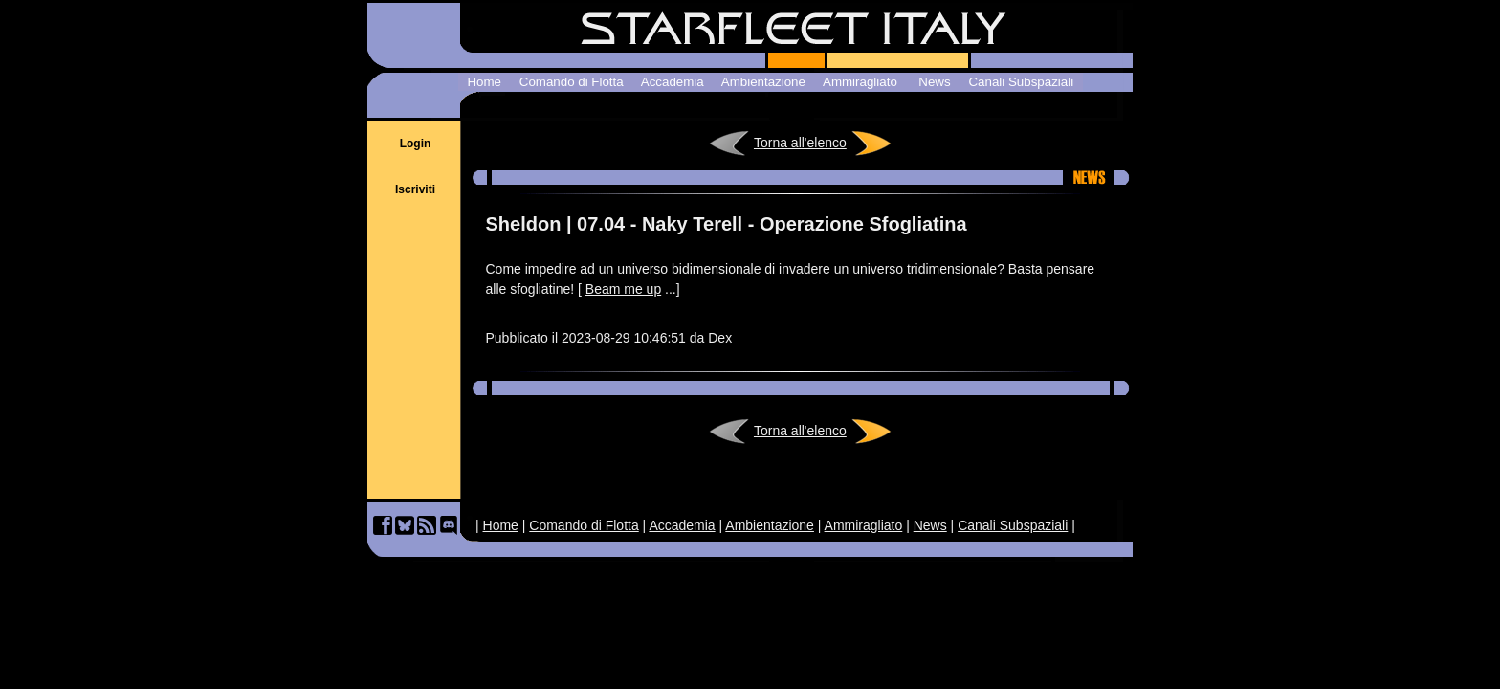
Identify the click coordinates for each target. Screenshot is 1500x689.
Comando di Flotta (583, 525)
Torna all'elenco (800, 142)
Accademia (682, 525)
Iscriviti (415, 189)
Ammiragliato (864, 525)
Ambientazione (769, 525)
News (930, 525)
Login (415, 143)
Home (500, 525)
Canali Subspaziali (1013, 525)
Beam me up (623, 289)
